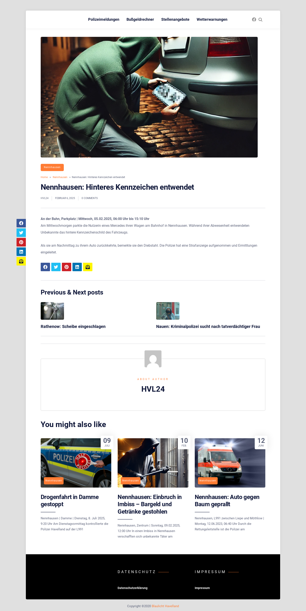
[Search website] (260, 19)
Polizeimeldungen (103, 19)
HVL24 (45, 198)
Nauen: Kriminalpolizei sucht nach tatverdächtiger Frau (208, 326)
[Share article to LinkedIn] (21, 251)
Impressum (202, 588)
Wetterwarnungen (212, 19)
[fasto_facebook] (254, 19)
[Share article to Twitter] (21, 232)
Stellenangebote (175, 19)
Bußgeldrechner (140, 19)
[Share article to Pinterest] (21, 242)
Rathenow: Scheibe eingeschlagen (73, 326)
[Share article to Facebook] (21, 223)
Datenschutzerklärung (132, 588)
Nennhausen (52, 167)
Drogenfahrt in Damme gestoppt (70, 501)
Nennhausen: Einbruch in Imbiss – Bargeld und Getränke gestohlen (150, 504)
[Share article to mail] (21, 261)
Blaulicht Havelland (165, 606)
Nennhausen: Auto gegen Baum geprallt (227, 501)
